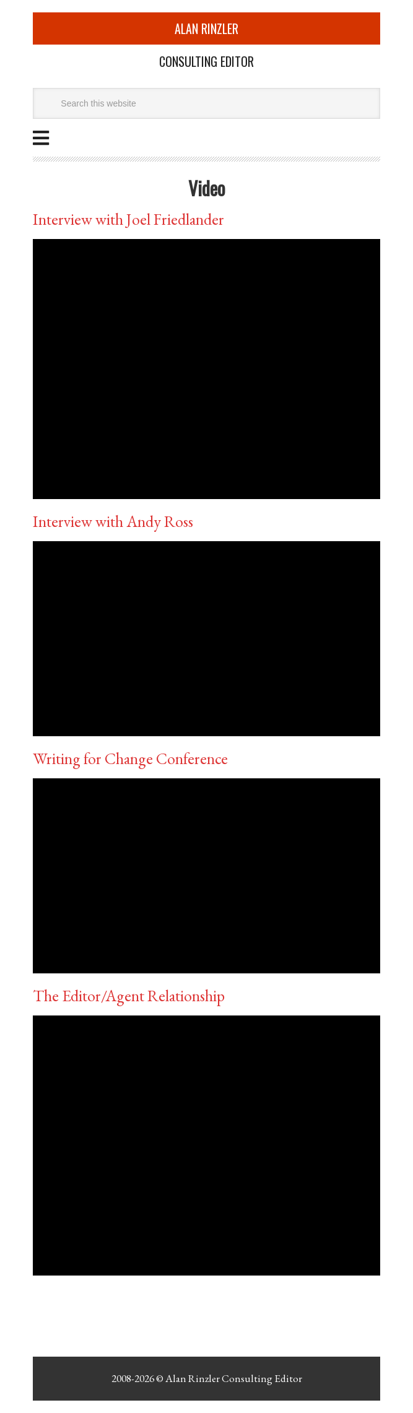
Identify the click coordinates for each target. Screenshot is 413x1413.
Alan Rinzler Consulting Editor (233, 1378)
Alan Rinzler (206, 28)
